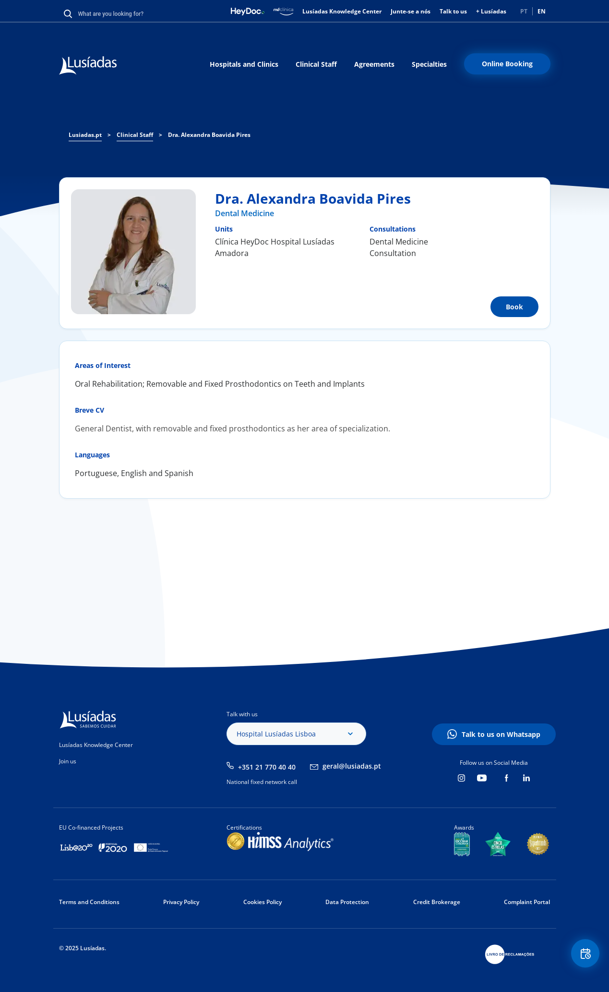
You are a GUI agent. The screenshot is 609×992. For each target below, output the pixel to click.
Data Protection (347, 902)
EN (541, 11)
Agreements (374, 64)
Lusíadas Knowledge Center (342, 11)
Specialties (429, 64)
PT (523, 11)
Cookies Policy (262, 902)
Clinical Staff (316, 64)
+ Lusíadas (491, 11)
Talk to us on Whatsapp (501, 734)
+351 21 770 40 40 (267, 767)
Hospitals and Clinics (244, 64)
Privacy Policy (181, 902)
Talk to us (453, 11)
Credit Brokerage (436, 902)
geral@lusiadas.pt (351, 766)
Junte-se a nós (410, 11)
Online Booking (507, 63)
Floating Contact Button (582, 956)
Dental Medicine (244, 213)
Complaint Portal (527, 902)
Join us (67, 761)
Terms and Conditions (89, 902)
